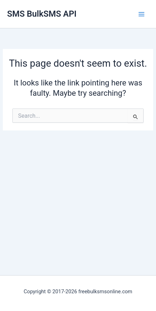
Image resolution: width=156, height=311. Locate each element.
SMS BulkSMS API (42, 14)
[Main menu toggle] (141, 14)
